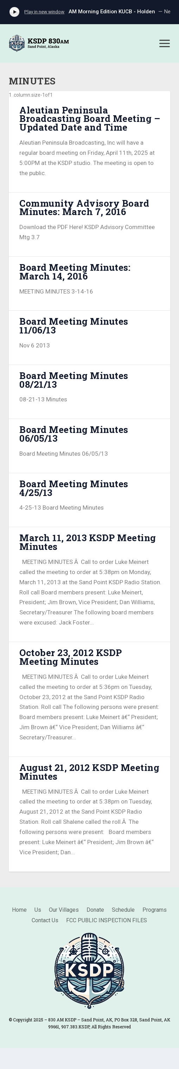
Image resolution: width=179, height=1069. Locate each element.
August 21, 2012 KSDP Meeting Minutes (89, 771)
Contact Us (45, 921)
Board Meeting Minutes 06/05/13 (73, 433)
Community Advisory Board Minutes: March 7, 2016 (84, 207)
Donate (95, 910)
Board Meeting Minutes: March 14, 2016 (74, 271)
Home (19, 910)
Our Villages (64, 910)
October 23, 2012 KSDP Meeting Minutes (70, 657)
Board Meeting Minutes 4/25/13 (73, 488)
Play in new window (44, 11)
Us (37, 910)
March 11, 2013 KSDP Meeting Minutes (87, 542)
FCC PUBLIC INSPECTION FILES (106, 921)
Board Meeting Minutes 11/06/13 (73, 325)
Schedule (123, 910)
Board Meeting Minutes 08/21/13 (73, 380)
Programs (154, 910)
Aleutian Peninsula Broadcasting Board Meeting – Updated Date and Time (89, 118)
